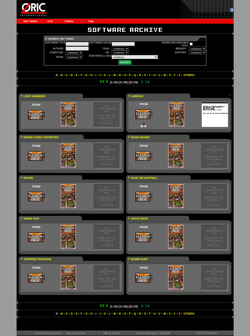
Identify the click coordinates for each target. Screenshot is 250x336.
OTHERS (188, 75)
